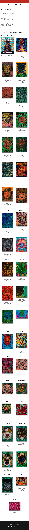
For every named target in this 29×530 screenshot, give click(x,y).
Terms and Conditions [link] (17, 526)
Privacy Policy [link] (10, 526)
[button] (1, 1)
